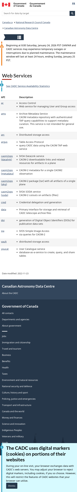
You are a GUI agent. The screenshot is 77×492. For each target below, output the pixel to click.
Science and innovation (13, 423)
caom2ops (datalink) (7, 157)
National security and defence (17, 386)
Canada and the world (13, 411)
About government (11, 325)
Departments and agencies (15, 319)
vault (4, 241)
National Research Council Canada (33, 22)
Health (5, 367)
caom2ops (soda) (7, 193)
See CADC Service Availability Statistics (28, 86)
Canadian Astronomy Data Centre (21, 28)
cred (3, 202)
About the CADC (10, 293)
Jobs (4, 336)
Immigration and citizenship (16, 342)
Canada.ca (7, 22)
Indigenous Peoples (12, 430)
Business (6, 355)
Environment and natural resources (20, 380)
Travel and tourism (11, 348)
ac (2, 103)
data (3, 209)
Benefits (6, 361)
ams (3, 113)
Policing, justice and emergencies (19, 398)
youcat (5, 249)
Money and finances (12, 417)
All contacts (8, 313)
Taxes (5, 373)
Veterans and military (13, 436)
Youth (5, 442)
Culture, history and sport (15, 392)
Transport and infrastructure (16, 405)
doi (3, 220)
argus (4, 142)
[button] (14, 37)
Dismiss (11, 485)
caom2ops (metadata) (7, 172)
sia (2, 231)
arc (3, 134)
